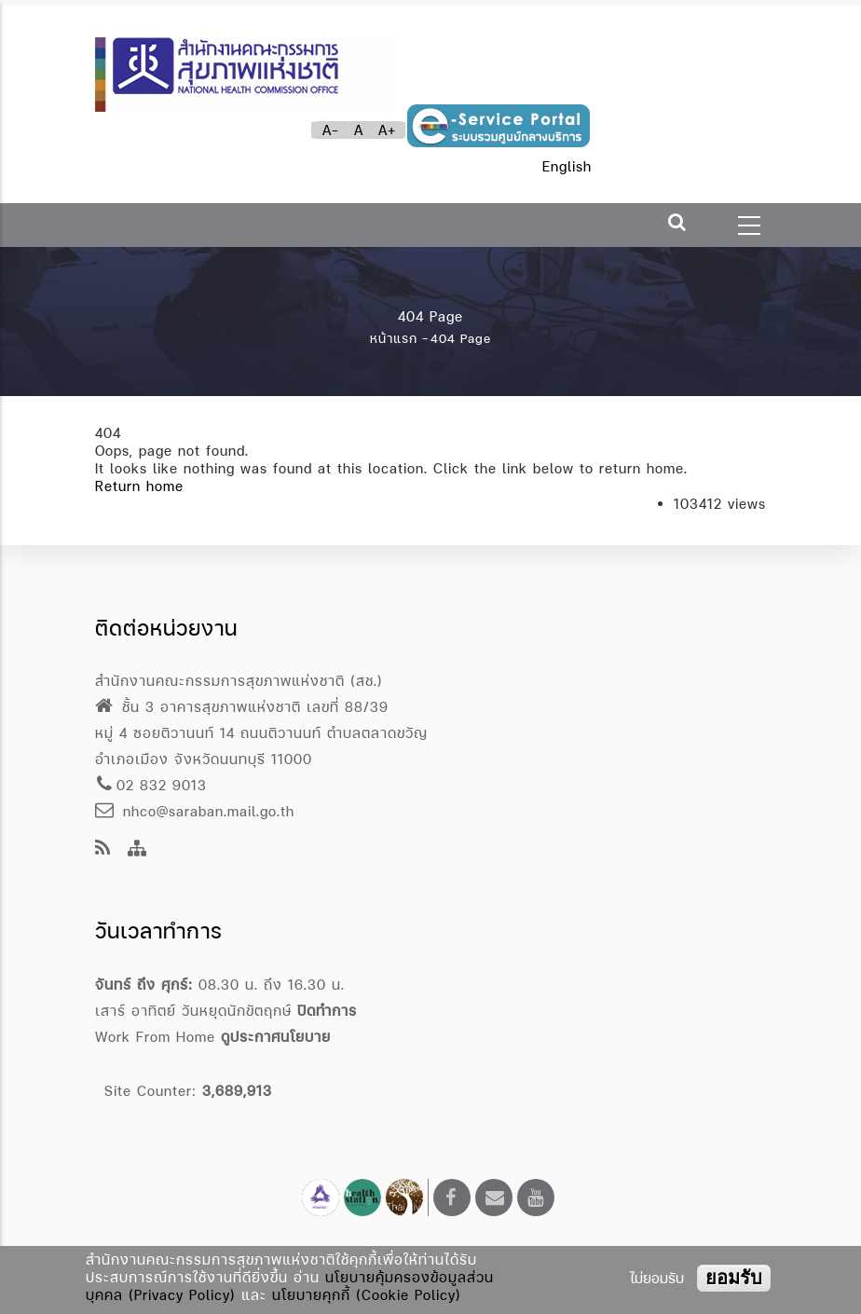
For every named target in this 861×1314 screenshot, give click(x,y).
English (567, 166)
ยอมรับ (733, 1277)
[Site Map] (137, 849)
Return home (139, 486)
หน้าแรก (393, 338)
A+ (387, 130)
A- (330, 130)
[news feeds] (103, 849)
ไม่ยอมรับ (657, 1278)
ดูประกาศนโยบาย (276, 1037)
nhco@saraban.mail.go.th (194, 811)
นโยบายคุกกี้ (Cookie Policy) (366, 1295)
